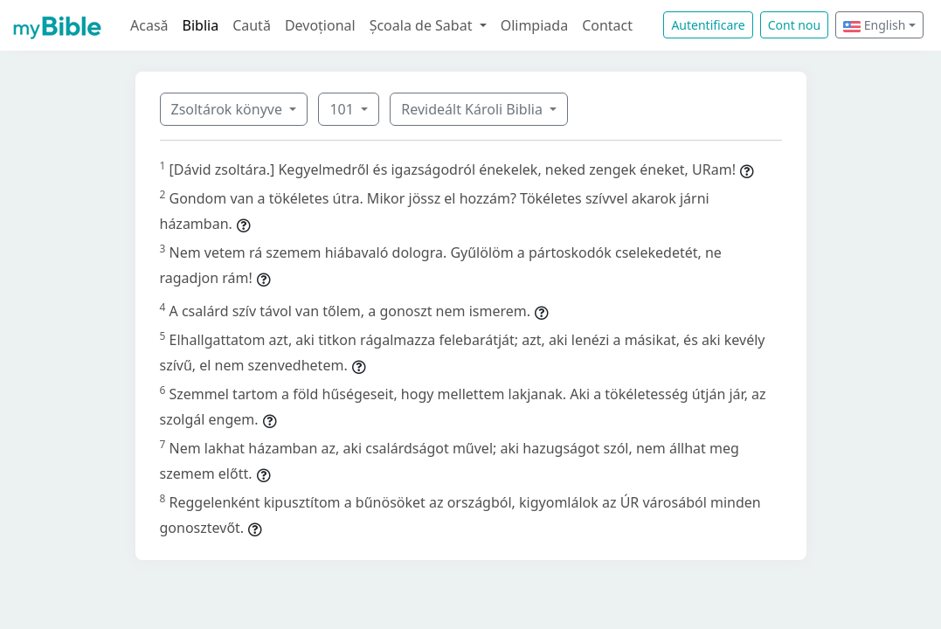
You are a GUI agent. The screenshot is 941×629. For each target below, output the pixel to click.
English (874, 25)
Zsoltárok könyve (229, 109)
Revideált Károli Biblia (473, 109)
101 (343, 109)
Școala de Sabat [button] (423, 25)
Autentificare (707, 25)
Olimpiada (534, 25)
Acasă (149, 25)
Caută (251, 25)
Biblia (201, 25)
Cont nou (794, 25)
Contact (607, 25)
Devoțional (320, 25)
